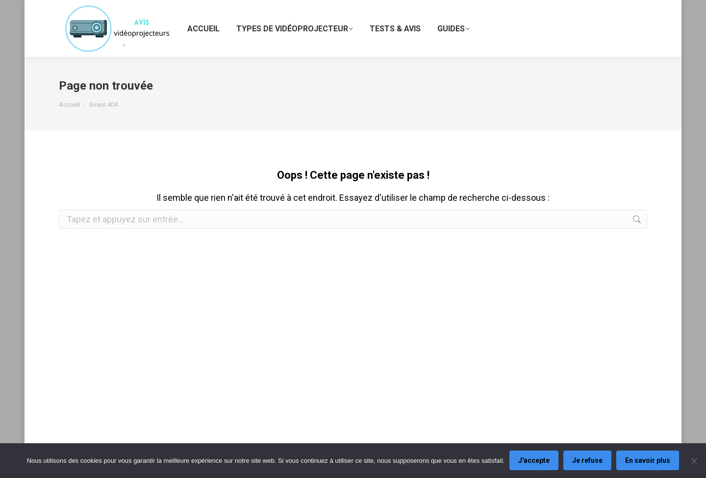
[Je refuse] (694, 461)
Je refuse (587, 461)
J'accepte (534, 461)
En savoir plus (647, 461)
